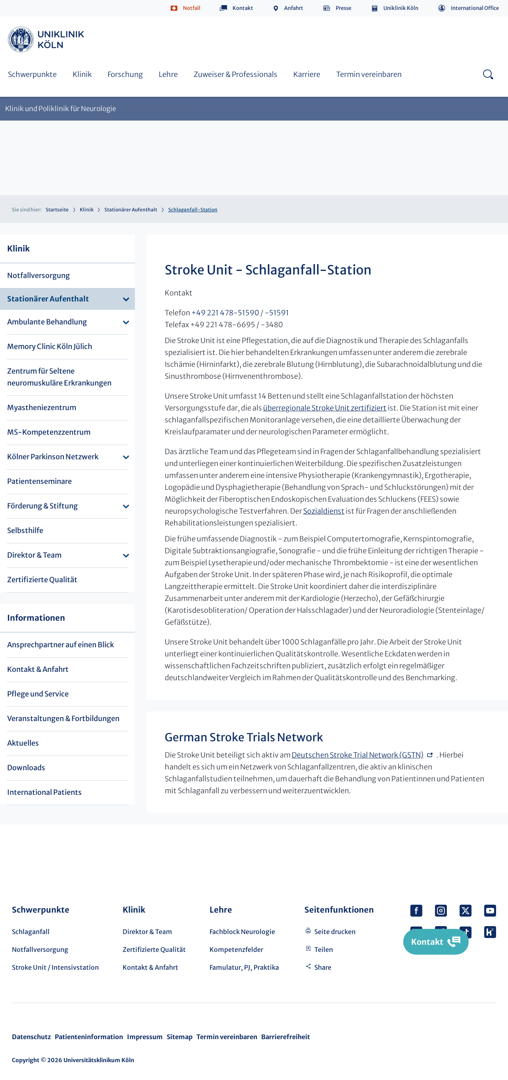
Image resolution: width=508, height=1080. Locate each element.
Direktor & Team (34, 555)
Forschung (125, 74)
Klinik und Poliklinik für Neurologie (60, 109)
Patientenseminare (39, 481)
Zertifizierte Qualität (42, 579)
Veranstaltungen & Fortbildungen (63, 718)
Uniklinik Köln (400, 8)
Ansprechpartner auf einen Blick (60, 644)
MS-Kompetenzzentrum (48, 432)
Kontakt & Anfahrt (38, 669)
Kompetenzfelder (236, 949)
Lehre (168, 74)
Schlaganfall (31, 932)
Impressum (145, 1037)
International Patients (44, 792)
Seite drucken (335, 932)
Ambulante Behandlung (47, 321)
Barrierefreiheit (285, 1037)
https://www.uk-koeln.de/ (47, 39)
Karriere (306, 74)
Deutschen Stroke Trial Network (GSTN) (357, 755)
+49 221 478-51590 (225, 312)
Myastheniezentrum (41, 407)
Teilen (323, 949)
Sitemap (179, 1037)
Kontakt (243, 8)
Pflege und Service (38, 693)
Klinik (82, 74)
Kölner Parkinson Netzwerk (52, 456)
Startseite (57, 210)
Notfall (191, 8)
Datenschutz (31, 1037)
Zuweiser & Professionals (235, 74)
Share (322, 967)
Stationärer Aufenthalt (130, 210)
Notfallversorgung (38, 275)
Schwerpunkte (32, 74)
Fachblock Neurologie (242, 932)
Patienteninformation (89, 1037)
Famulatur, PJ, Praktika (244, 967)
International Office (475, 8)
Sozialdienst (323, 511)
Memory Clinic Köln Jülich (49, 346)
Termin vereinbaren (369, 74)
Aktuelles (23, 743)
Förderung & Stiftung (42, 505)
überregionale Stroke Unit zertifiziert (325, 407)
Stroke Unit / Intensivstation (55, 967)
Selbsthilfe (25, 530)
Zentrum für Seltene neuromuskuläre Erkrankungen (59, 376)
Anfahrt (293, 8)
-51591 (277, 312)
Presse (343, 8)
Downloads (26, 767)
